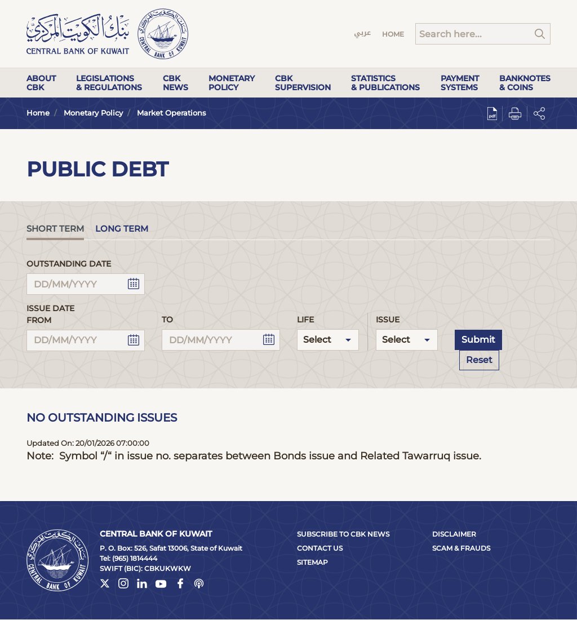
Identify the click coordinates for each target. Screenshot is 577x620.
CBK (175, 82)
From (38, 320)
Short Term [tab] (55, 228)
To (167, 320)
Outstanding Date (68, 264)
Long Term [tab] (121, 228)
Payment (460, 82)
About (41, 82)
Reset (479, 360)
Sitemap (312, 562)
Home (393, 34)
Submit (478, 339)
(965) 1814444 (134, 558)
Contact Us (320, 548)
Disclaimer (454, 534)
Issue (388, 320)
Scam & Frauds (461, 548)
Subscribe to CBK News (343, 534)
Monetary (231, 82)
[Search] (483, 34)
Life (305, 320)
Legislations (109, 82)
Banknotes (525, 82)
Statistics (385, 82)
